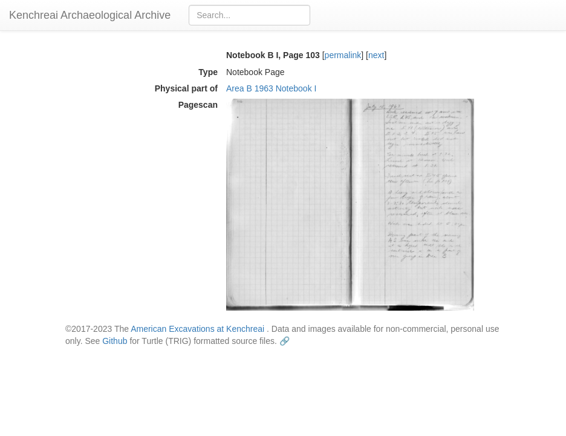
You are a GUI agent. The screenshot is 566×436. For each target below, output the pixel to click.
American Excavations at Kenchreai (197, 329)
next (376, 55)
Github (114, 341)
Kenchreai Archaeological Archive (90, 15)
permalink (343, 55)
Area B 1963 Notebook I (271, 88)
